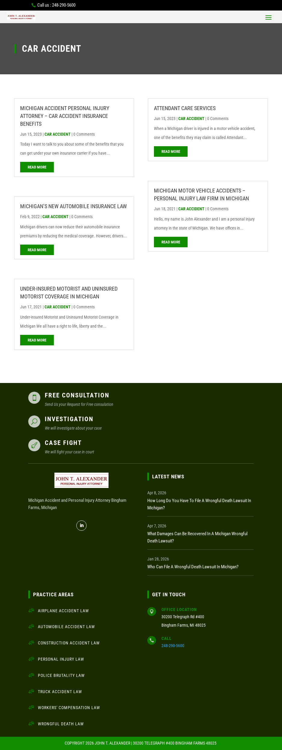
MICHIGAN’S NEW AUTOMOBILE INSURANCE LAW (73, 206)
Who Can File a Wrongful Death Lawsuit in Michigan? (192, 566)
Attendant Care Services (185, 108)
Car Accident (57, 134)
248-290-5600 (172, 645)
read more (37, 167)
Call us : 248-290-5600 (56, 5)
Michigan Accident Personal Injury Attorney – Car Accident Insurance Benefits (64, 116)
